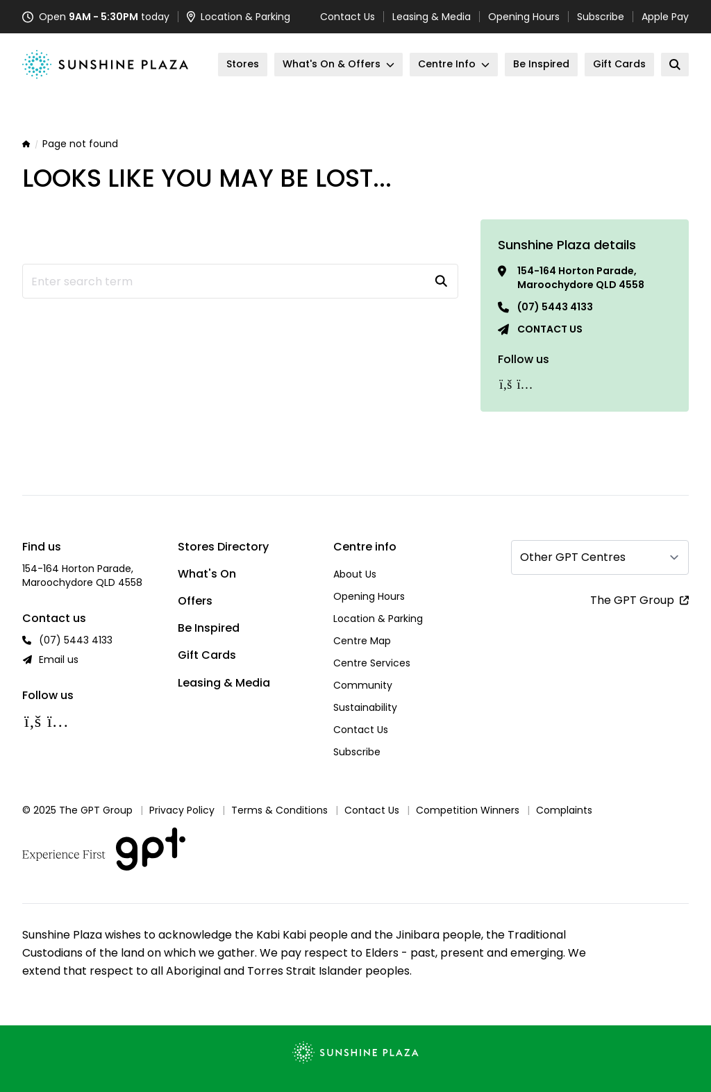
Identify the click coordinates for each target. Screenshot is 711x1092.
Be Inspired (209, 628)
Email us (58, 659)
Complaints (564, 810)
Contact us (550, 329)
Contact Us (347, 17)
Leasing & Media (431, 17)
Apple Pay (665, 17)
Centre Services (371, 663)
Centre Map (362, 641)
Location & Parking (378, 618)
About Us (354, 574)
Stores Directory (223, 546)
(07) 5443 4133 (555, 307)
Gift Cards (207, 655)
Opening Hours (524, 17)
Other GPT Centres (573, 557)
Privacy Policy (182, 810)
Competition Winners (467, 810)
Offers (195, 600)
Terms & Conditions (279, 810)
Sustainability (365, 707)
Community (362, 685)
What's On (207, 573)
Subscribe (600, 17)
